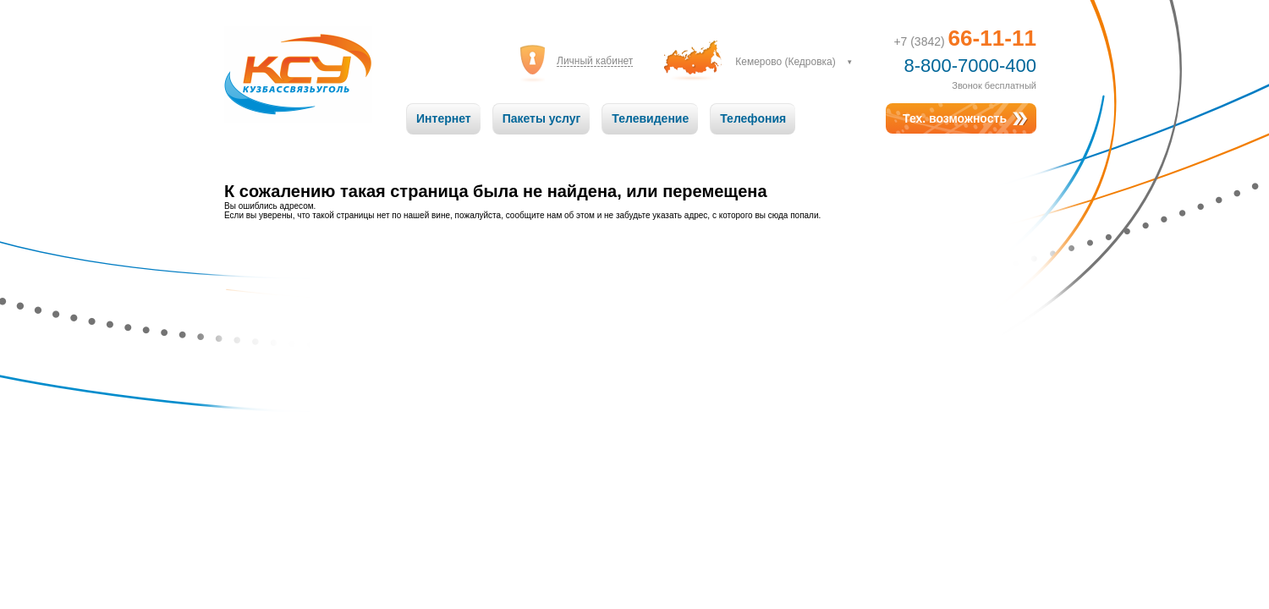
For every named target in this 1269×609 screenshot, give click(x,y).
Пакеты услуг (542, 118)
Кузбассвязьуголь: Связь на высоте (298, 74)
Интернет (443, 118)
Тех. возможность (955, 118)
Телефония (753, 118)
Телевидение (650, 118)
